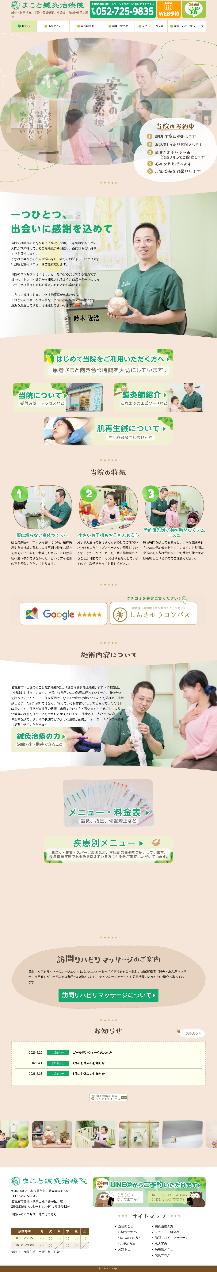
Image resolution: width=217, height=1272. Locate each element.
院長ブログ (162, 1255)
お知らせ (58, 1052)
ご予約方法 (127, 1243)
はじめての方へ (130, 1237)
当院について (129, 1232)
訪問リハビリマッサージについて (107, 995)
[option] (56, 1134)
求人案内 (161, 1243)
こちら (52, 1214)
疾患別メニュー (165, 1249)
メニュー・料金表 (167, 1232)
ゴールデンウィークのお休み (92, 1052)
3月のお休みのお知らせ (89, 1073)
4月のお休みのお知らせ (89, 1063)
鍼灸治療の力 (164, 1226)
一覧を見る (190, 1033)
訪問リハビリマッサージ (171, 1237)
